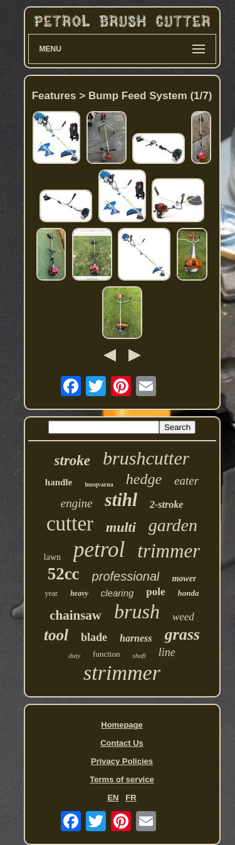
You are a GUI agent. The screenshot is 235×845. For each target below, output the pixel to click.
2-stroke (166, 504)
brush (137, 611)
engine (77, 503)
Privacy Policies (122, 761)
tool (56, 635)
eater (186, 480)
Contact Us (122, 743)
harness (136, 638)
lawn (52, 557)
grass (182, 634)
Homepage (121, 724)
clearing (117, 593)
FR (130, 797)
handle (58, 482)
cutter (69, 523)
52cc (64, 573)
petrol (99, 549)
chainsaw (76, 615)
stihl (121, 500)
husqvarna (99, 484)
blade (94, 637)
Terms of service (122, 779)
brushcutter (146, 458)
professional (126, 576)
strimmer (121, 672)
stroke (73, 460)
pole (155, 592)
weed (183, 617)
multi (121, 527)
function (106, 654)
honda (188, 593)
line (167, 652)
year (51, 593)
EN (112, 797)
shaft (138, 655)
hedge (144, 479)
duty (74, 655)
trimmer (168, 551)
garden (173, 525)
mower (184, 578)
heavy (79, 593)
